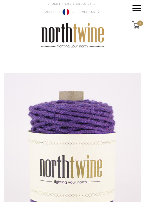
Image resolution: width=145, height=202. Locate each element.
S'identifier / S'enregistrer (73, 3)
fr (59, 12)
